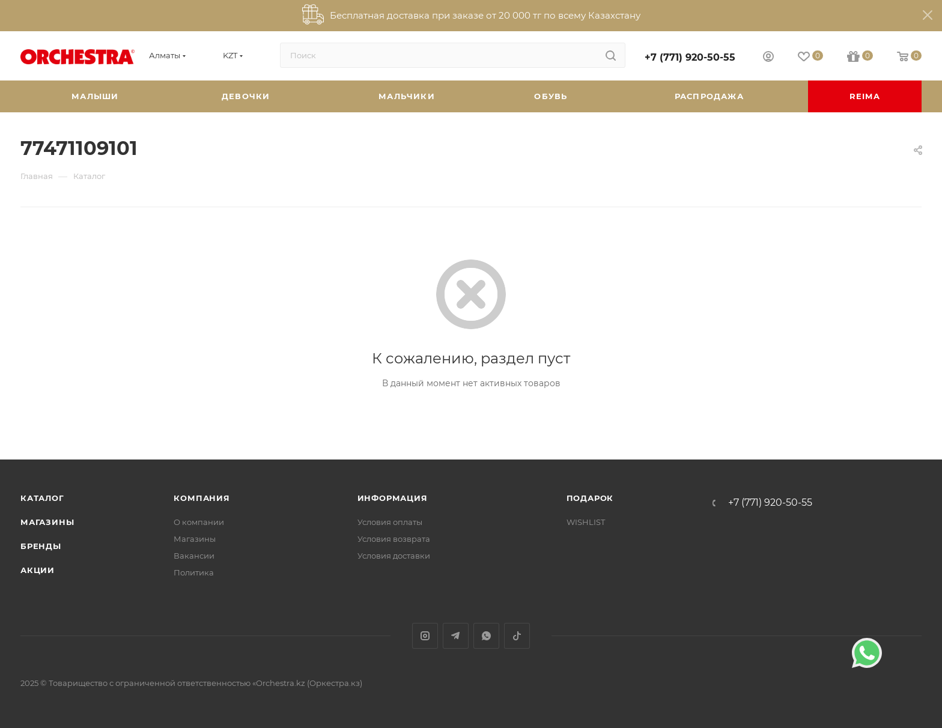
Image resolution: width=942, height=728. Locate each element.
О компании (199, 522)
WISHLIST (586, 522)
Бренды (40, 546)
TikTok (517, 636)
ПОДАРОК (590, 498)
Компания (201, 498)
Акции (37, 570)
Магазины (47, 522)
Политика (194, 572)
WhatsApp (486, 636)
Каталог (42, 498)
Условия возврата (393, 539)
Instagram (425, 636)
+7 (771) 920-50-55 (690, 57)
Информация (392, 498)
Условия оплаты (389, 522)
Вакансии (194, 555)
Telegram (456, 636)
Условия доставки (393, 555)
